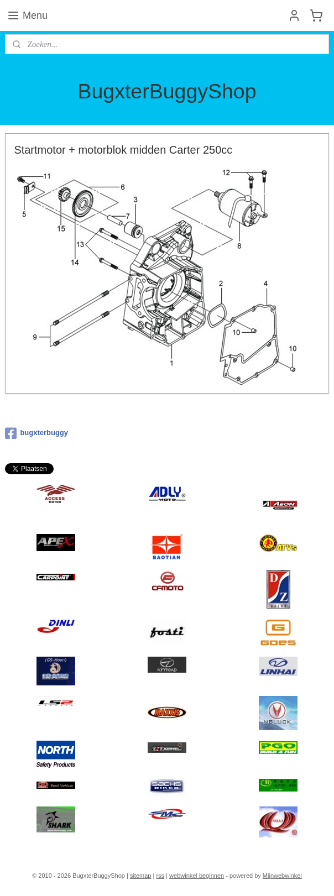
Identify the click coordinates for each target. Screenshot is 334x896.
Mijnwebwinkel (282, 875)
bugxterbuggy (36, 433)
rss (160, 875)
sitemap (141, 875)
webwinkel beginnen (196, 875)
